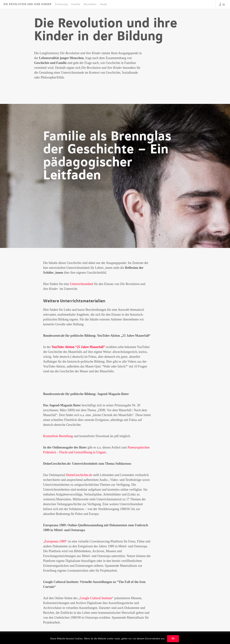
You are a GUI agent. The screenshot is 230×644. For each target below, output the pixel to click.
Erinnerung (61, 4)
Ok (173, 638)
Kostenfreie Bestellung (58, 436)
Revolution (90, 4)
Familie (75, 4)
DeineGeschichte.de (79, 475)
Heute (103, 4)
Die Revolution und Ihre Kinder (28, 4)
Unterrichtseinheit (81, 284)
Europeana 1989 (55, 541)
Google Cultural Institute (96, 598)
